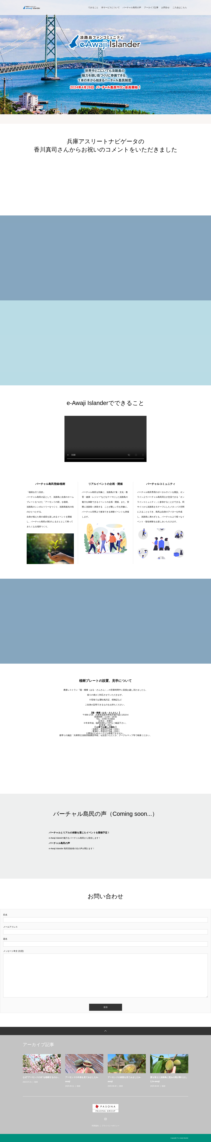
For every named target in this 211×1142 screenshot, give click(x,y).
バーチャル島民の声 (132, 7)
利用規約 (95, 1126)
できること (93, 7)
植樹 (36, 1082)
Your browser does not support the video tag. (105, 439)
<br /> (105, 184)
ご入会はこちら (179, 7)
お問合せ (165, 7)
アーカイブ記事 (151, 7)
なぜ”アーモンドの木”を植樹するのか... (41, 1077)
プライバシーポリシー (110, 1126)
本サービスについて (110, 7)
